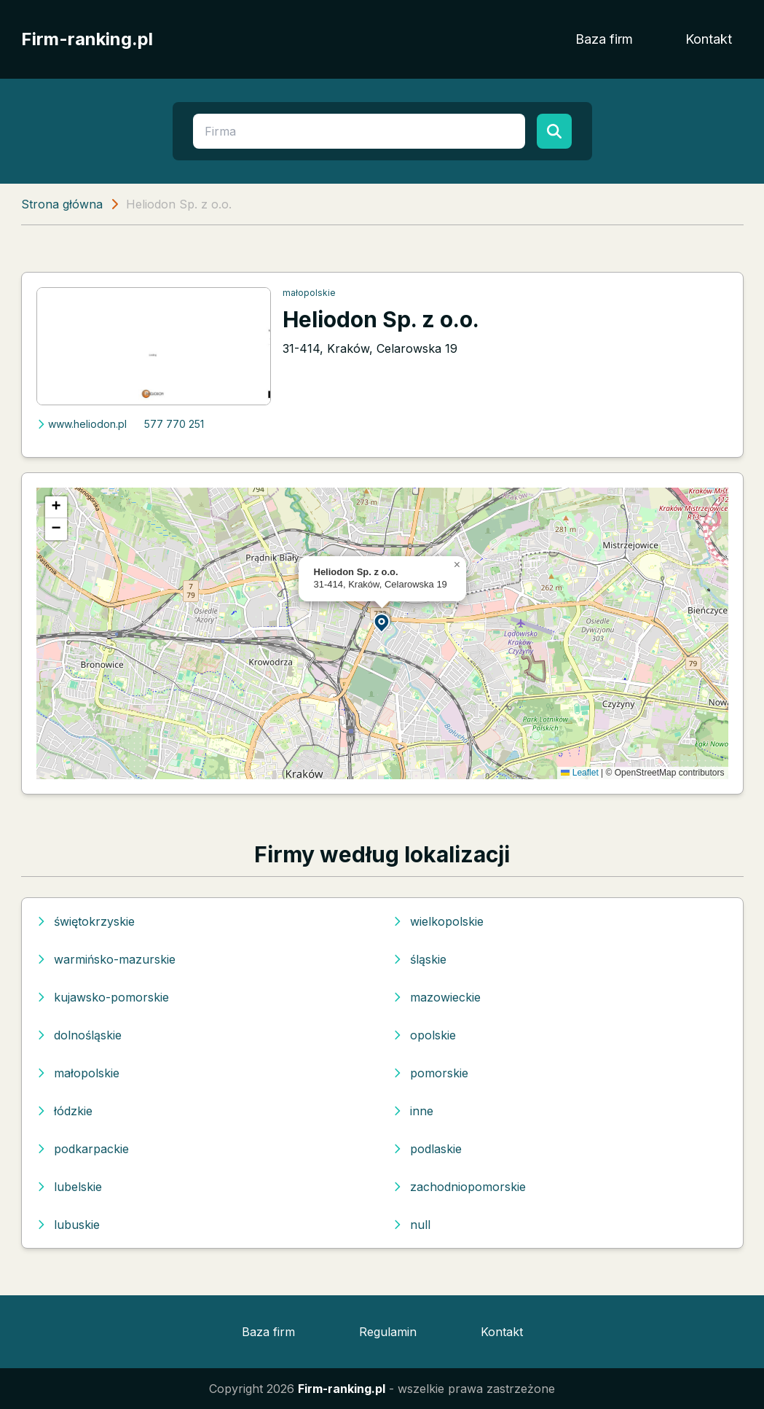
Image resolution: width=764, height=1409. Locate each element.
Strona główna (62, 204)
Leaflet (579, 773)
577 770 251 (174, 424)
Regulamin (388, 1331)
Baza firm (604, 39)
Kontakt (708, 39)
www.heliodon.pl (81, 424)
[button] (382, 622)
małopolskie (309, 292)
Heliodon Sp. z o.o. (381, 319)
